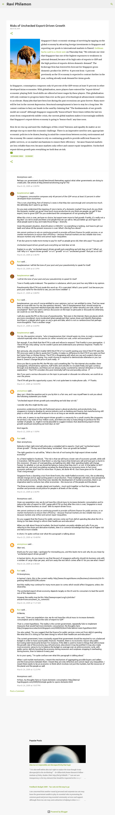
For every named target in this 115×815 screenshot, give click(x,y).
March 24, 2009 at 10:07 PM (28, 685)
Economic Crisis (17, 156)
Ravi (19, 262)
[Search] (34, 4)
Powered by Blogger (57, 812)
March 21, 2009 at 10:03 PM (28, 384)
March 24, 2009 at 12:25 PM (28, 669)
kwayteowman (23, 193)
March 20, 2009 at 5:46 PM (28, 255)
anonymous (22, 391)
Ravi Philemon (19, 4)
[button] (11, 33)
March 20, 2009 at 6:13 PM (28, 269)
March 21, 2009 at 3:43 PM (28, 326)
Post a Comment (17, 691)
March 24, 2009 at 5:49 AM (28, 564)
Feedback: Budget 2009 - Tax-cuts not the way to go (49, 787)
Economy (29, 156)
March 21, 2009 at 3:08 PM (28, 293)
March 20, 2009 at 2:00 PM (28, 186)
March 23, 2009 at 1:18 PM (28, 432)
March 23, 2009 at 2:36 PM (28, 492)
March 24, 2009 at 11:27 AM (29, 603)
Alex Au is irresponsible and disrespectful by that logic (50, 765)
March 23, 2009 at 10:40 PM (28, 537)
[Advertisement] (57, 715)
